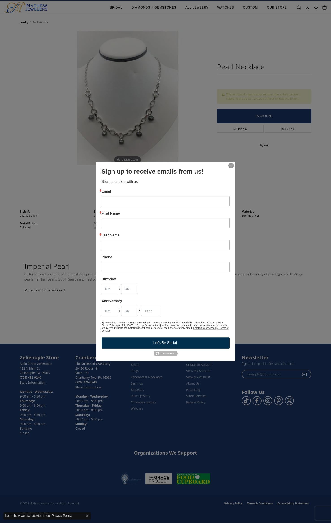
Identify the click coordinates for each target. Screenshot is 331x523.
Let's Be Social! (165, 343)
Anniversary (112, 301)
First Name (111, 213)
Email (106, 191)
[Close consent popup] (87, 515)
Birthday (109, 279)
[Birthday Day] (129, 289)
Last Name (111, 235)
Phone (107, 257)
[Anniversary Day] (129, 311)
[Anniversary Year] (150, 311)
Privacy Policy (61, 515)
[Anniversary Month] (110, 311)
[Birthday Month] (110, 289)
